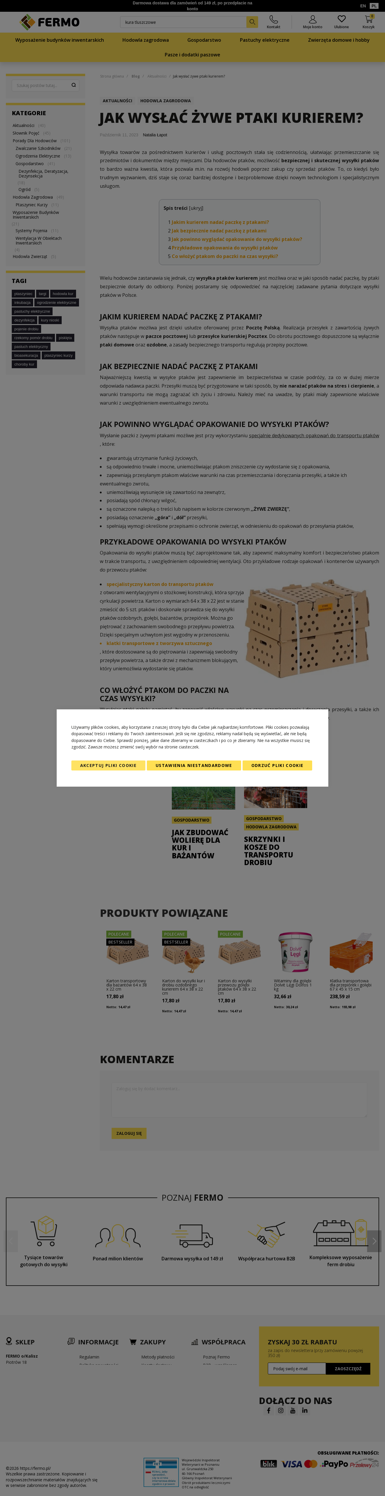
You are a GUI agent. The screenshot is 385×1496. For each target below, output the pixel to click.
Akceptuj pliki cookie (108, 765)
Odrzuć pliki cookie (277, 765)
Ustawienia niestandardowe (194, 765)
